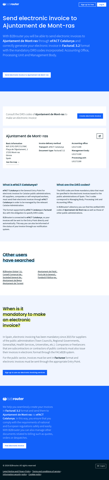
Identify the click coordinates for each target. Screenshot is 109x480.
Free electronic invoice (14, 446)
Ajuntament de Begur (12, 280)
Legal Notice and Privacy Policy (17, 471)
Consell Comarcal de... (12, 274)
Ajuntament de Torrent (13, 283)
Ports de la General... (47, 274)
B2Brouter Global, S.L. (12, 271)
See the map (11, 162)
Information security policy (15, 474)
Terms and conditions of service (46, 471)
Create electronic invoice (90, 116)
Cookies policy (35, 474)
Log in (101, 4)
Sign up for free (87, 4)
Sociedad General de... (12, 277)
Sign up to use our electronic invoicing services (25, 372)
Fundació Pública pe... (47, 277)
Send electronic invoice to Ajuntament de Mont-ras (27, 75)
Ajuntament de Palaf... (47, 271)
